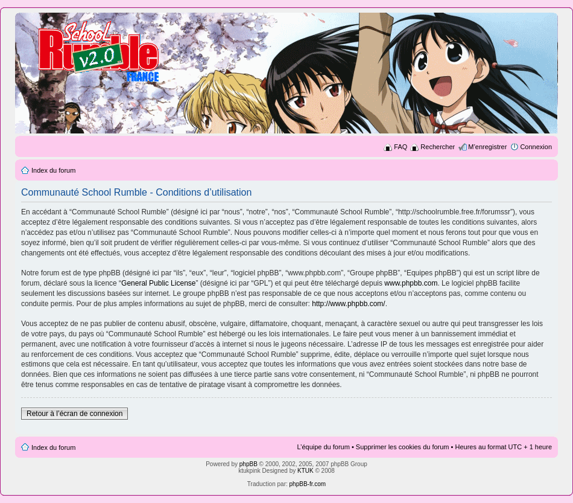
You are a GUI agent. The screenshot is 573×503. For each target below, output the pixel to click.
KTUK (305, 470)
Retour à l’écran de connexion (74, 413)
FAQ (400, 146)
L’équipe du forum (323, 446)
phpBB (248, 464)
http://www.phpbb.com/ (348, 304)
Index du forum (53, 170)
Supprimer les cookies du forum (402, 446)
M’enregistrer (487, 146)
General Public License (158, 283)
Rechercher (437, 146)
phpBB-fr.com (308, 484)
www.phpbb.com (410, 283)
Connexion (536, 146)
